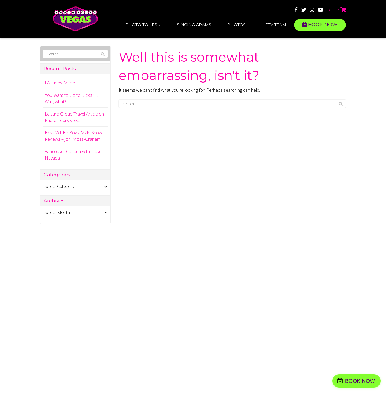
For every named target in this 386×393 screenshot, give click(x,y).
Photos (238, 24)
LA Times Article (60, 83)
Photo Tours (143, 24)
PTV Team (277, 24)
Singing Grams (194, 24)
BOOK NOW (319, 25)
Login (331, 9)
